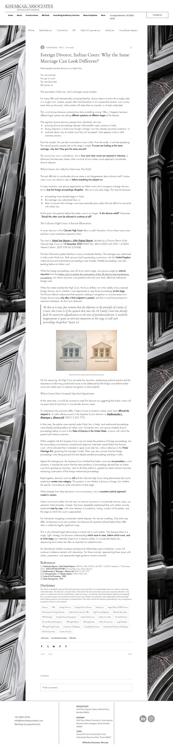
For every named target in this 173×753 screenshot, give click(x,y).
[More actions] (131, 47)
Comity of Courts (65, 631)
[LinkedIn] (143, 718)
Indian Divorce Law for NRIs (79, 612)
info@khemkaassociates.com (29, 720)
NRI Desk (72, 637)
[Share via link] (60, 646)
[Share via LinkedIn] (54, 646)
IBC (74, 30)
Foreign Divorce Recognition (66, 617)
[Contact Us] (157, 15)
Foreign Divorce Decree (83, 607)
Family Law (109, 30)
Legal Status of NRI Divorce (118, 607)
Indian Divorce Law (106, 622)
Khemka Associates (120, 612)
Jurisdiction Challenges (72, 626)
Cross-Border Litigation (128, 30)
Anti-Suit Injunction (48, 631)
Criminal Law (62, 30)
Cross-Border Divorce (91, 626)
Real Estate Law (45, 30)
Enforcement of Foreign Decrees (53, 612)
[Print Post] (66, 646)
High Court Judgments (101, 612)
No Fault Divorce (121, 617)
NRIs (53, 607)
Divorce (45, 607)
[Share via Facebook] (41, 646)
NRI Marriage (47, 617)
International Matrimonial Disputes (116, 626)
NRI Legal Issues (89, 622)
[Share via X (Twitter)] (48, 646)
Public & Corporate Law (90, 30)
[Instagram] (151, 718)
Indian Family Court (88, 617)
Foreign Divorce (65, 607)
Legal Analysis (122, 622)
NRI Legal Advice (72, 622)
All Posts (31, 30)
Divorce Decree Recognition (52, 622)
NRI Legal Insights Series (50, 626)
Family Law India (105, 617)
